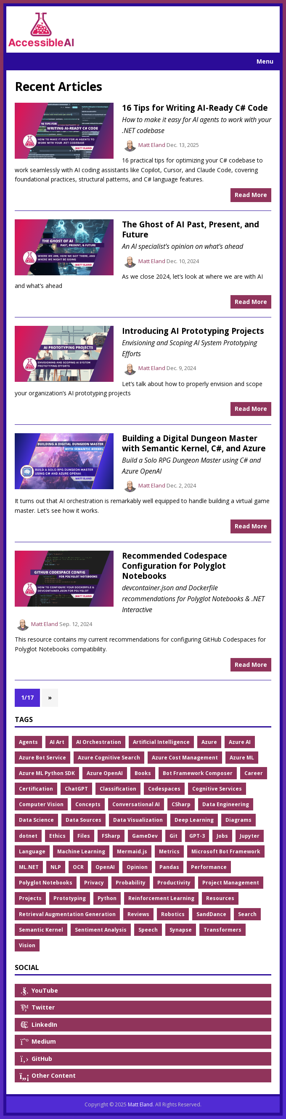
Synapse (180, 929)
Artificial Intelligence (161, 742)
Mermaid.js (132, 851)
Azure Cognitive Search (109, 757)
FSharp (111, 835)
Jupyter (250, 835)
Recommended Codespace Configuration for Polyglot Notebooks (174, 565)
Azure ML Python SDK (47, 773)
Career (253, 773)
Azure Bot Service (42, 757)
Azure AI (240, 742)
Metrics (169, 851)
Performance (209, 867)
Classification (118, 788)
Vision (27, 945)
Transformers (222, 929)
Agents (28, 742)
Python (107, 898)
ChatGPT (76, 788)
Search (247, 914)
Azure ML (242, 757)
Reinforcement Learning (161, 898)
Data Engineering (225, 804)
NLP (55, 867)
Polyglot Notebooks (45, 882)
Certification (36, 788)
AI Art (57, 742)
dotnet (28, 835)
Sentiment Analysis (101, 929)
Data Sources (83, 819)
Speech (148, 929)
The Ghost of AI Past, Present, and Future (190, 229)
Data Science (36, 819)
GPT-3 (197, 835)
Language (32, 851)
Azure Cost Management (185, 757)
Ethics (57, 835)
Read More (251, 195)
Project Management (230, 882)
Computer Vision (41, 804)
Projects (30, 898)
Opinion (137, 867)
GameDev (145, 835)
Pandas (169, 867)
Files (83, 835)
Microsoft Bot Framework (225, 851)
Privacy (94, 882)
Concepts (88, 804)
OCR (78, 867)
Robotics (173, 914)
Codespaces (164, 788)
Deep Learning (194, 819)
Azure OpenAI (105, 773)
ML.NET (29, 867)
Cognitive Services (217, 788)
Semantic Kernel (41, 929)
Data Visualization (138, 819)
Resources (220, 898)
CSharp (181, 804)
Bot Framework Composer (198, 773)
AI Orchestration (98, 742)
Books (143, 773)
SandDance (211, 914)
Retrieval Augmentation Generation (67, 914)
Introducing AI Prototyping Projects (193, 330)
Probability (131, 882)
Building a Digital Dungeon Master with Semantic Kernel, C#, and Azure (194, 443)
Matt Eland (151, 145)
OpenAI (105, 867)
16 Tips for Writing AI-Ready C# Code (195, 107)
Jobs (222, 835)
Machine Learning (81, 851)
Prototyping (69, 898)
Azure (209, 742)
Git (173, 835)
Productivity (174, 882)
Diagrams (238, 819)
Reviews (138, 914)
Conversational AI (136, 804)
